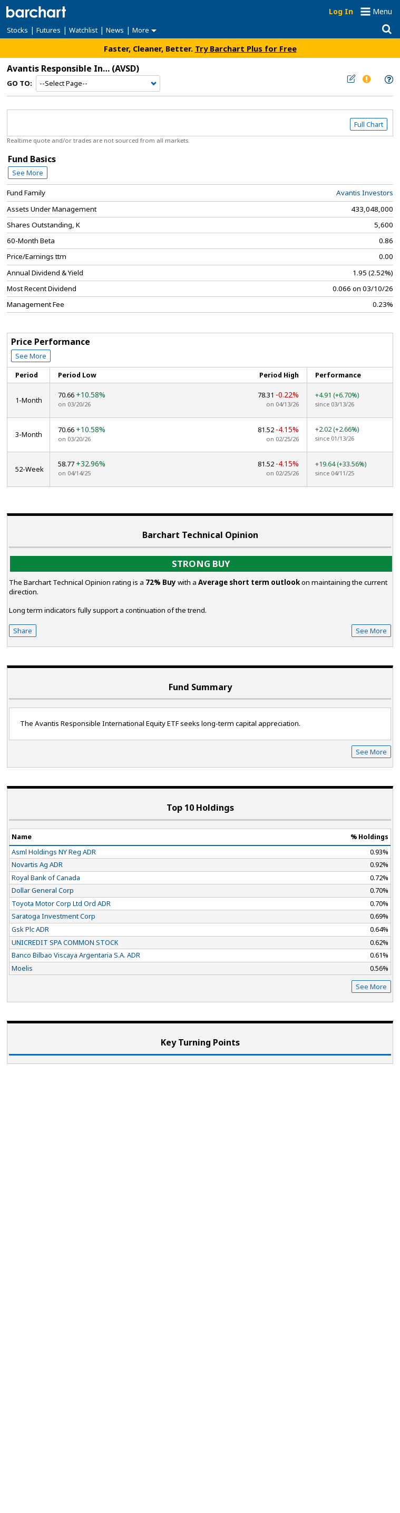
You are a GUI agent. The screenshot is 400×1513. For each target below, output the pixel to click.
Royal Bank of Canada (46, 877)
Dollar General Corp (43, 890)
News (115, 30)
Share (22, 630)
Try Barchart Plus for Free (246, 48)
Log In (341, 11)
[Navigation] (98, 83)
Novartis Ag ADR (37, 864)
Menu (382, 11)
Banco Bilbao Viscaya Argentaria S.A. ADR (76, 955)
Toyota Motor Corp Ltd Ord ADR (61, 903)
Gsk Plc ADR (30, 929)
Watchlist (83, 30)
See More (27, 172)
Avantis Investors (364, 192)
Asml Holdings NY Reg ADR (54, 852)
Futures (48, 30)
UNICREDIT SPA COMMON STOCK (65, 942)
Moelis (22, 968)
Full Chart (368, 124)
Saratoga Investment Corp (53, 916)
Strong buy (201, 564)
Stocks (17, 30)
